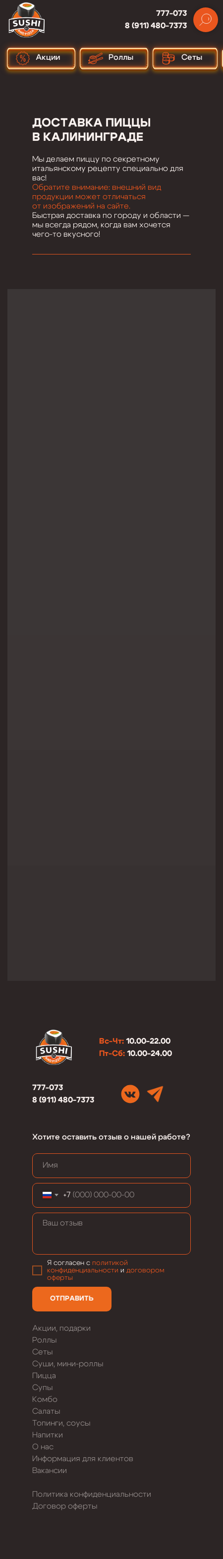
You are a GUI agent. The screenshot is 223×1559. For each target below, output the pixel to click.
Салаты (46, 1411)
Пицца (44, 1376)
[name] (111, 1165)
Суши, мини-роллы (67, 1364)
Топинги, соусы (61, 1423)
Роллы (44, 1340)
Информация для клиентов (82, 1459)
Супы (42, 1387)
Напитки (47, 1435)
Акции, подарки (61, 1328)
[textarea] (111, 1234)
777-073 (171, 13)
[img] (130, 1094)
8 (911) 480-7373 (156, 26)
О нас (43, 1447)
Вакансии (49, 1471)
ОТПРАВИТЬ (72, 1298)
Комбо (44, 1399)
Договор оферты (64, 1506)
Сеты (42, 1352)
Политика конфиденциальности (91, 1494)
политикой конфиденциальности (87, 1267)
